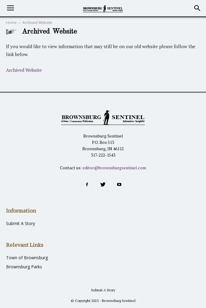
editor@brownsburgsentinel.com (114, 168)
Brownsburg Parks (24, 267)
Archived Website (24, 70)
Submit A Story (20, 223)
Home (11, 22)
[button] (197, 8)
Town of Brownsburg (27, 257)
